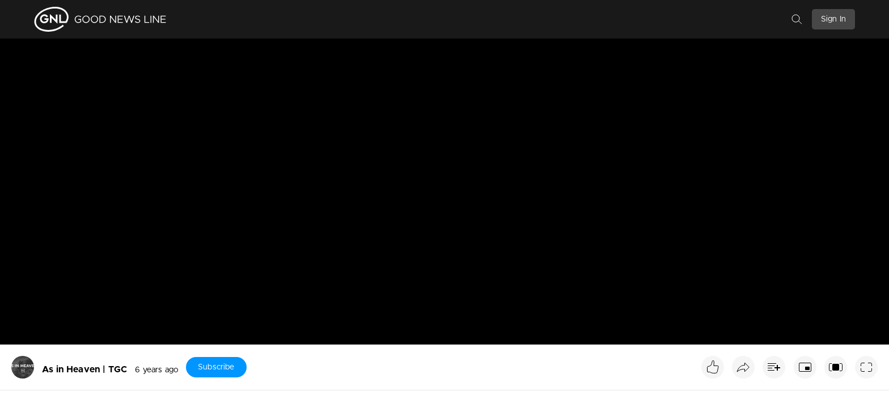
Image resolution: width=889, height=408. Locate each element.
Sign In (833, 19)
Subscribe (216, 367)
